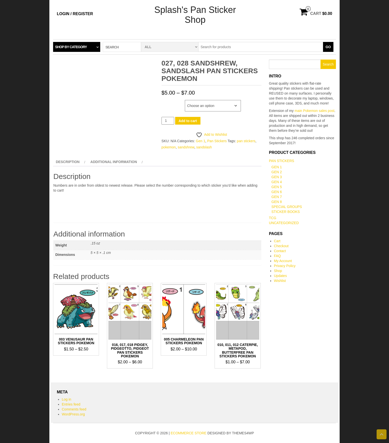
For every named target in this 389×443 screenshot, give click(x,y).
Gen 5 (276, 187)
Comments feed (74, 409)
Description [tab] (68, 162)
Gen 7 (276, 197)
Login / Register (75, 14)
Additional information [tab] (113, 162)
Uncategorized (284, 223)
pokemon (169, 147)
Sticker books (285, 212)
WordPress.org (73, 414)
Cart (277, 241)
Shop (278, 271)
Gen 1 (200, 141)
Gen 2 (276, 172)
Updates (280, 276)
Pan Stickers (217, 141)
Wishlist (280, 281)
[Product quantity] (168, 121)
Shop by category (71, 47)
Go (328, 47)
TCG (272, 218)
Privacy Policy (284, 266)
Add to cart (188, 121)
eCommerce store (188, 433)
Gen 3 (276, 177)
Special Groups (286, 207)
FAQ (277, 256)
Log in (66, 399)
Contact (280, 251)
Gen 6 (276, 192)
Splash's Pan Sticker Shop (195, 15)
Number (168, 102)
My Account (283, 261)
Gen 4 (276, 182)
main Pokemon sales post (314, 111)
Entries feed (71, 404)
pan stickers (246, 141)
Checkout (281, 246)
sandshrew (186, 147)
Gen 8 (276, 202)
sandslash (204, 147)
